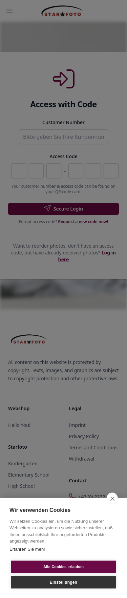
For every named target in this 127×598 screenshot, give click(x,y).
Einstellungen (63, 582)
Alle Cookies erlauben (63, 567)
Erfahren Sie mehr (27, 549)
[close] (112, 498)
